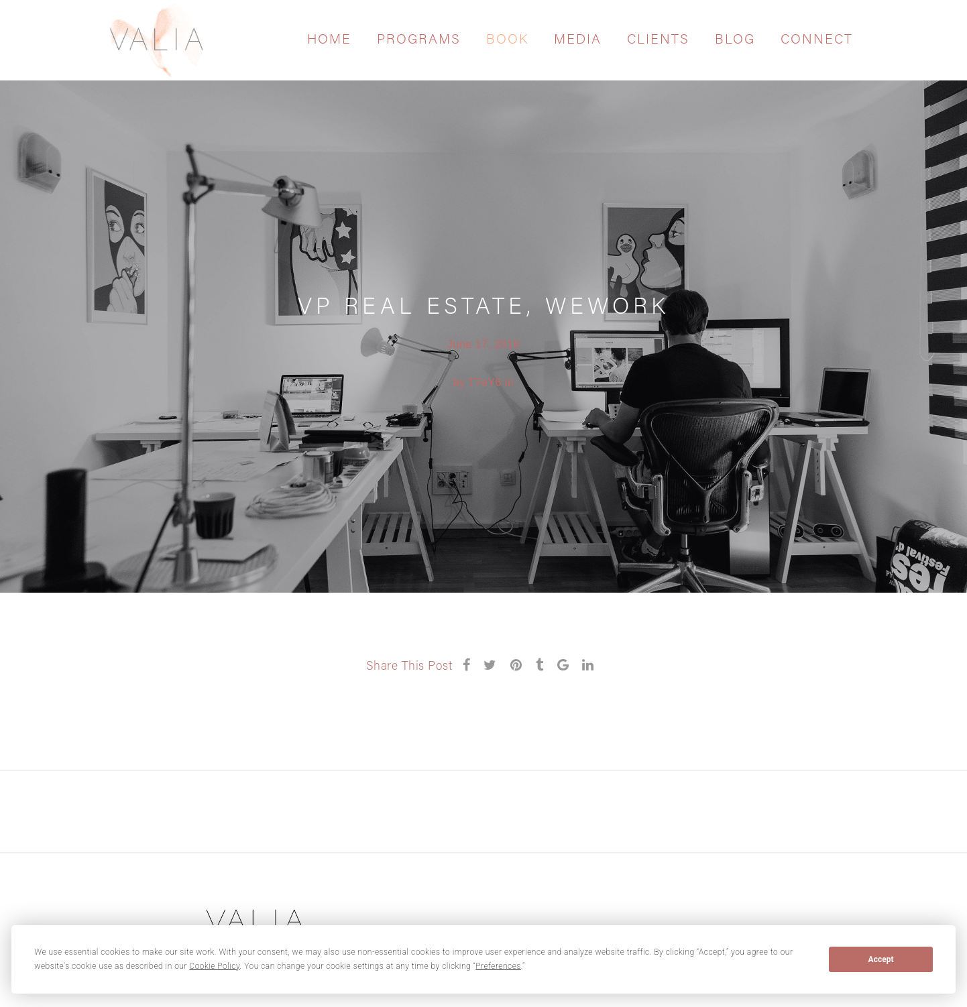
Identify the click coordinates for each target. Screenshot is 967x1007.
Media (578, 40)
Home (329, 40)
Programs (419, 40)
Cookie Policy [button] (214, 966)
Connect (817, 40)
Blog (735, 40)
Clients (658, 40)
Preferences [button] (498, 966)
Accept (881, 959)
